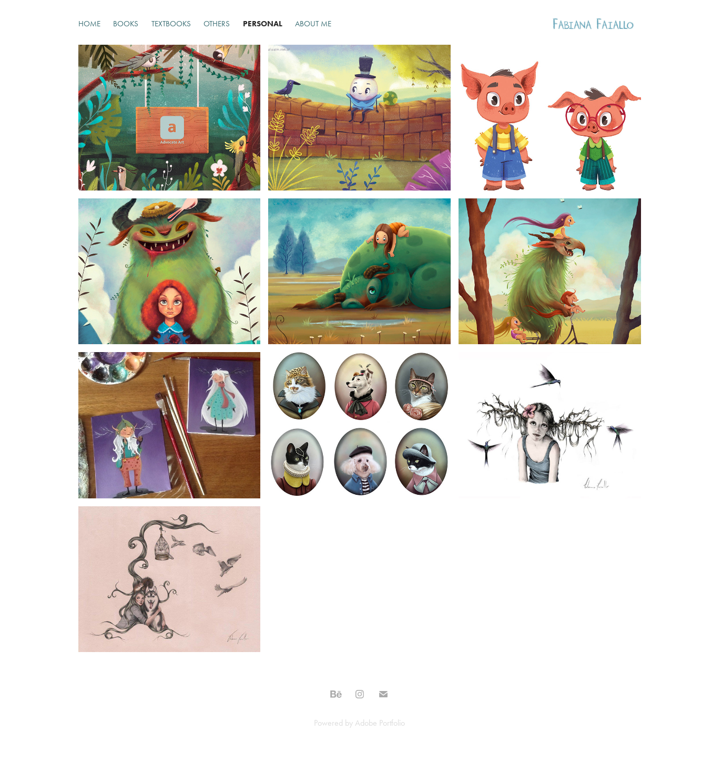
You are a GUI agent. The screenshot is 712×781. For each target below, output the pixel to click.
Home (89, 23)
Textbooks (171, 23)
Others (217, 23)
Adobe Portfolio (380, 723)
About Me (313, 23)
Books (125, 23)
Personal (262, 23)
